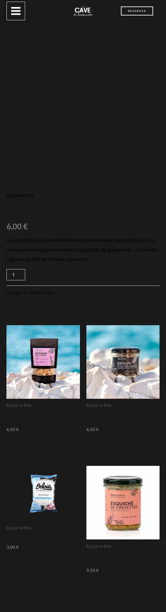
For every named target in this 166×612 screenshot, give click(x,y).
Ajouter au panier (62, 274)
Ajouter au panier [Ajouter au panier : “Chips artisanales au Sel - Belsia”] (40, 561)
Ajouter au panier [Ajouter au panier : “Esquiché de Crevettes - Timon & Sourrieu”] (120, 584)
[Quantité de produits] (15, 274)
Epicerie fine (20, 195)
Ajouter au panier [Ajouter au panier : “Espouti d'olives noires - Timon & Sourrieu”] (120, 443)
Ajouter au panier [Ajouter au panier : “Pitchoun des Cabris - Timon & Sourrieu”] (40, 443)
